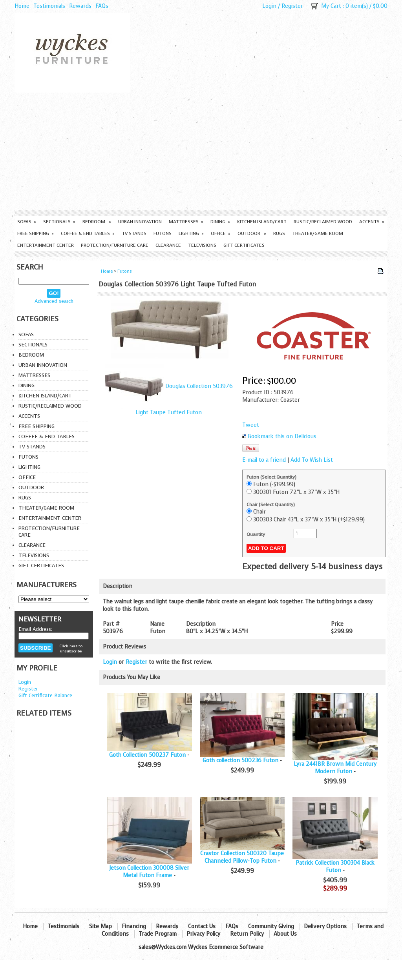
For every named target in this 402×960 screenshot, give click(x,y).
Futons (162, 233)
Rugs (279, 233)
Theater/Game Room (317, 233)
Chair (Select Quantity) (271, 504)
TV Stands (134, 233)
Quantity (256, 534)
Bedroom (96, 222)
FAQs (101, 6)
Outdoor (252, 233)
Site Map (100, 926)
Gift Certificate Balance (45, 695)
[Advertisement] (201, 151)
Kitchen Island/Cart (262, 222)
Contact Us (202, 926)
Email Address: (35, 629)
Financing (134, 926)
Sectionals (59, 222)
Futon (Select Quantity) (271, 477)
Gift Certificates (244, 245)
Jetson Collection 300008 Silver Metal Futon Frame (149, 871)
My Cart (331, 6)
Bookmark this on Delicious (282, 436)
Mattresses (186, 222)
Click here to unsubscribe (70, 648)
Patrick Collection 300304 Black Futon (335, 866)
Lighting (191, 233)
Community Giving (271, 926)
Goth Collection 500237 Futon (147, 755)
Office (220, 233)
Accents (371, 222)
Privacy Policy (203, 934)
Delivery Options (325, 926)
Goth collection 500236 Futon (240, 760)
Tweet (250, 425)
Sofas (26, 222)
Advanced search (54, 301)
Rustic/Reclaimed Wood (323, 222)
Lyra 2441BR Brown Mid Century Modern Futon (335, 767)
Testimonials (49, 6)
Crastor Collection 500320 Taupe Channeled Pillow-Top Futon (242, 857)
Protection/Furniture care (114, 245)
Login (269, 6)
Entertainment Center (45, 245)
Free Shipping (35, 233)
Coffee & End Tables (88, 233)
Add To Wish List (312, 460)
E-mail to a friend (264, 460)
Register (292, 6)
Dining (220, 222)
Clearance (168, 245)
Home (22, 6)
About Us (285, 934)
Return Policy (247, 934)
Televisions (202, 245)
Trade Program (158, 934)
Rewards (80, 6)
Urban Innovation (140, 222)
